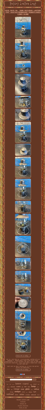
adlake (21, 394)
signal (25, 384)
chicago (11, 392)
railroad (10, 394)
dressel (34, 384)
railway (36, 389)
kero (7, 384)
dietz (8, 389)
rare (25, 386)
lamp (33, 386)
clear (38, 384)
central (8, 386)
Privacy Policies (23, 405)
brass (32, 389)
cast (11, 389)
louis (29, 386)
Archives (23, 401)
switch (18, 386)
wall (10, 384)
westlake (27, 394)
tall (22, 386)
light (34, 392)
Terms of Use (23, 407)
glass (26, 392)
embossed (33, 394)
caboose (30, 392)
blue (38, 394)
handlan (31, 384)
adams (16, 394)
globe (27, 389)
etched (23, 392)
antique (18, 391)
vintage (16, 389)
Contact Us (23, 403)
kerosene (13, 386)
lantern (18, 383)
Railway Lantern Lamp (23, 399)
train (22, 389)
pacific (13, 384)
